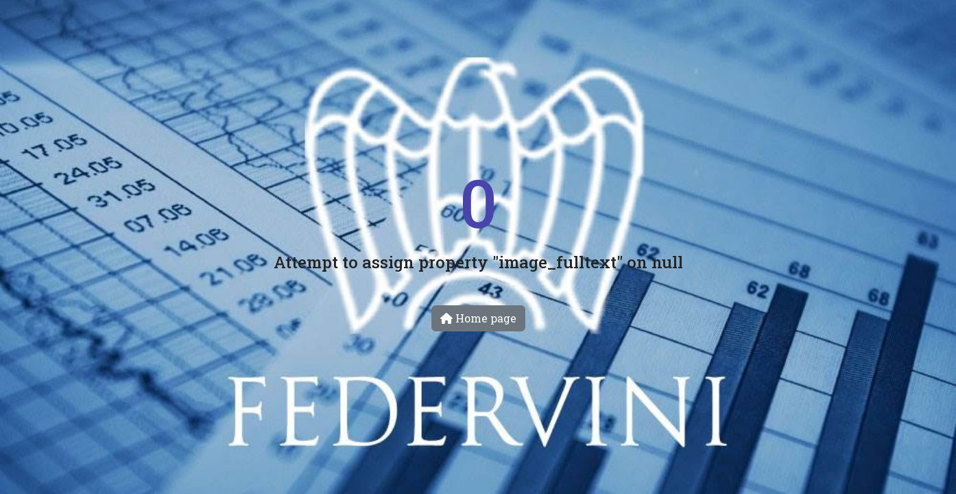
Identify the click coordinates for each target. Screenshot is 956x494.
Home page (478, 318)
